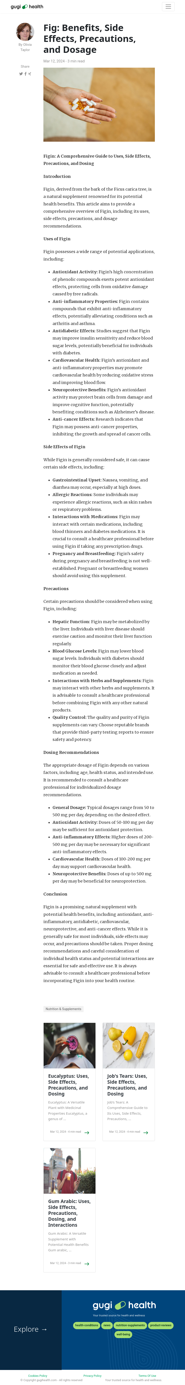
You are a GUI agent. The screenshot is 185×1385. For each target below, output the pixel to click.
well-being (123, 1334)
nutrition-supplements (130, 1325)
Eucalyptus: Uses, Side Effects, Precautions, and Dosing (68, 1085)
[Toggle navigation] (168, 6)
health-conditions (86, 1325)
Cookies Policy (37, 1375)
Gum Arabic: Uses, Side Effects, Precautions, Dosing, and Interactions (69, 1213)
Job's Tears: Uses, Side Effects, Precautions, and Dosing (127, 1085)
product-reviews (160, 1325)
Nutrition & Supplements (63, 1009)
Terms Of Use (147, 1375)
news (106, 1325)
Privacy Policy (93, 1375)
